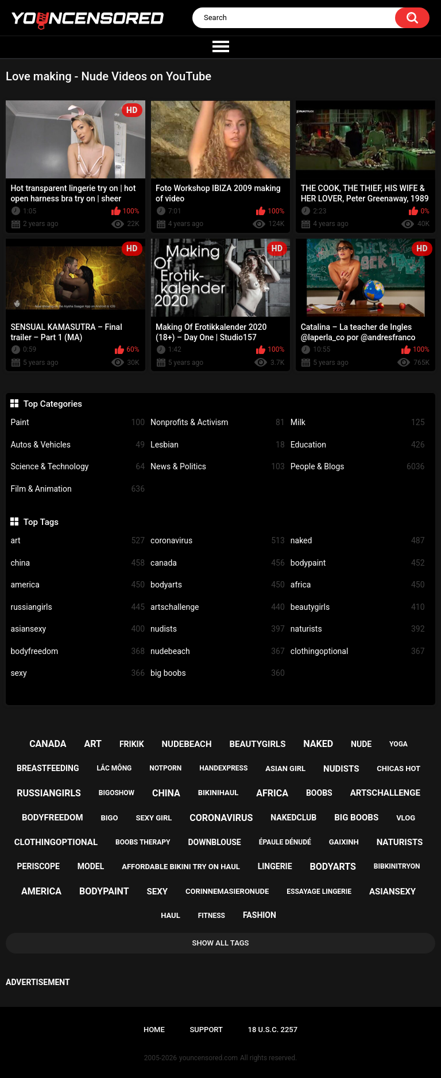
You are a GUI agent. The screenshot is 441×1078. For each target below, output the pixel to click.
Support (206, 1029)
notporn (165, 768)
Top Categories (53, 404)
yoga (398, 744)
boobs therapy (143, 842)
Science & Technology (77, 467)
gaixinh (344, 842)
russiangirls (77, 607)
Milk (358, 422)
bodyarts (217, 585)
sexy (77, 673)
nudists (217, 629)
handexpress (223, 768)
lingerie (275, 866)
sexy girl (154, 818)
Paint (77, 422)
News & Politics (217, 467)
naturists (358, 629)
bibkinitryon (397, 866)
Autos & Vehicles (77, 445)
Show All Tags (220, 943)
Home (154, 1029)
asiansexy (77, 629)
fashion (259, 915)
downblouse (214, 842)
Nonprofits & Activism (217, 422)
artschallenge (217, 607)
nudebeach (217, 651)
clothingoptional (358, 651)
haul (170, 915)
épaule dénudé (285, 842)
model (91, 866)
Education (358, 445)
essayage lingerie (319, 892)
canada (217, 563)
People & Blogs (358, 467)
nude (361, 744)
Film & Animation (77, 489)
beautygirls (358, 607)
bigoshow (116, 793)
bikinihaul (218, 792)
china (77, 563)
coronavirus (217, 541)
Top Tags (41, 522)
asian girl (285, 768)
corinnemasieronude (227, 891)
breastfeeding (48, 768)
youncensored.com (208, 1058)
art (77, 541)
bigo (109, 818)
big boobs (217, 673)
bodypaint (358, 563)
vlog (405, 818)
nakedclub (293, 817)
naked (358, 541)
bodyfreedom (77, 651)
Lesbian (217, 445)
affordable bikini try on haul (181, 866)
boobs (319, 792)
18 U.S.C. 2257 (273, 1029)
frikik (131, 744)
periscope (38, 866)
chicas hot (398, 768)
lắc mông (113, 768)
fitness (211, 916)
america (77, 585)
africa (358, 585)
